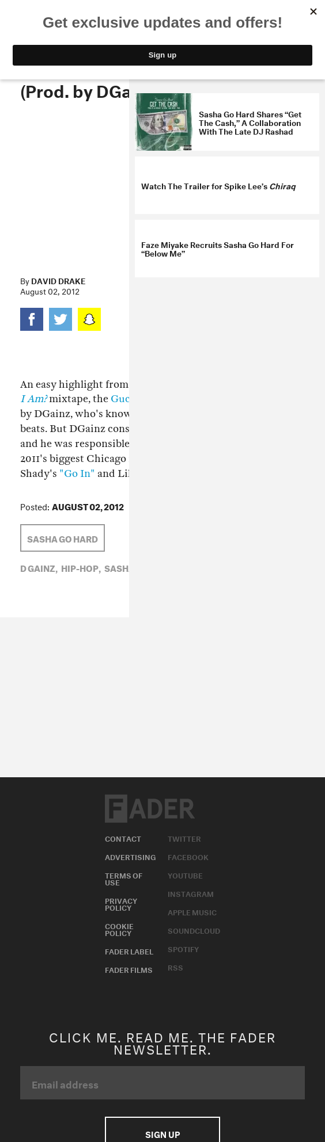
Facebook (188, 856)
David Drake (58, 280)
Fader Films (129, 969)
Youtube (185, 874)
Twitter (184, 837)
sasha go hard (62, 538)
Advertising (130, 856)
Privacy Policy (121, 903)
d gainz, (39, 567)
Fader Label (129, 950)
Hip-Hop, (81, 567)
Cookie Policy (119, 928)
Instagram (191, 893)
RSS (175, 966)
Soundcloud (194, 929)
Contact (123, 837)
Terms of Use (123, 878)
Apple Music (192, 911)
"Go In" (77, 474)
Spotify (183, 948)
